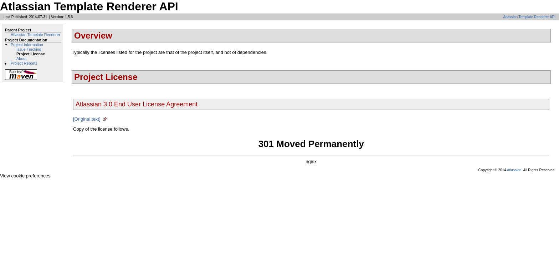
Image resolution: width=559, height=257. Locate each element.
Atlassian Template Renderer (35, 34)
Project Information (27, 44)
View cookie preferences (25, 175)
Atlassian (514, 170)
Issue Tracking (28, 49)
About (21, 58)
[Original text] (87, 119)
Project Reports (24, 63)
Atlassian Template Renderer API (529, 17)
